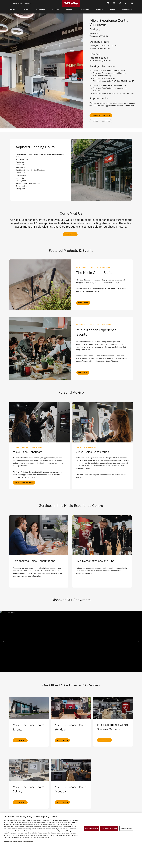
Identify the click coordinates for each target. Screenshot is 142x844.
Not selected (27, 3)
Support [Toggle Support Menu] (99, 10)
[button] (126, 3)
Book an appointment (101, 115)
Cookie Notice (28, 841)
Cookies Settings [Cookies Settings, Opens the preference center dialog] (126, 828)
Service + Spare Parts (101, 121)
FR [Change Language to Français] (106, 3)
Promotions (84, 10)
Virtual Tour (70, 234)
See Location (20, 740)
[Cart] (131, 3)
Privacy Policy (17, 841)
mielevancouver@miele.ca (100, 61)
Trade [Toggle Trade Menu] (112, 10)
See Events (82, 372)
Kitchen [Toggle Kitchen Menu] (12, 10)
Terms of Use (8, 841)
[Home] (71, 3)
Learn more (83, 303)
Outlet (69, 10)
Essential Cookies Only (109, 828)
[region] (71, 828)
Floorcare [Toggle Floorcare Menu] (40, 10)
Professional (127, 10)
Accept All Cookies (91, 828)
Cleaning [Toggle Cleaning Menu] (55, 10)
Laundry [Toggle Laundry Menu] (25, 10)
